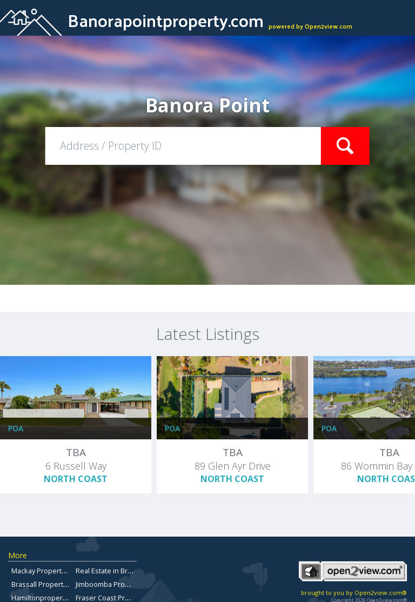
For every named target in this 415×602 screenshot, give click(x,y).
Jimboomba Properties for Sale (125, 584)
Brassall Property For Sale (52, 584)
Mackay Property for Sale (51, 571)
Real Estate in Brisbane (113, 571)
